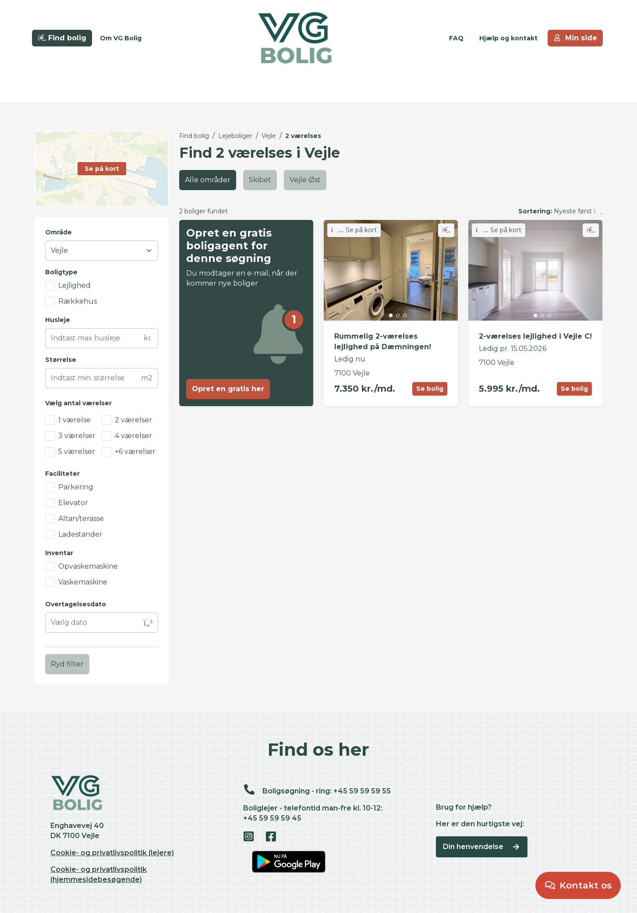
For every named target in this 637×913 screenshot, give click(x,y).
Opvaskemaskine (88, 566)
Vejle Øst (305, 180)
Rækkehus (77, 301)
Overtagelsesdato (75, 604)
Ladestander (80, 534)
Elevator (73, 503)
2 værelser (133, 420)
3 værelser (77, 436)
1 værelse (74, 420)
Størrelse (60, 360)
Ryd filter (67, 664)
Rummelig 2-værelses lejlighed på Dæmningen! (382, 341)
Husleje (57, 320)
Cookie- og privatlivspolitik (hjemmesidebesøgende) (98, 874)
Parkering (75, 487)
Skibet (260, 180)
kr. (148, 338)
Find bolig (194, 136)
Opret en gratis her (228, 389)
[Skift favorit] (446, 230)
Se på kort (354, 230)
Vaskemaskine (82, 582)
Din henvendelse (481, 846)
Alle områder (207, 180)
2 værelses (303, 136)
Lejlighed (74, 285)
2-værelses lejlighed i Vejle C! (535, 336)
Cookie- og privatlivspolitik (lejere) (112, 853)
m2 (146, 378)
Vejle (269, 136)
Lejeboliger (235, 136)
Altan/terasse (81, 518)
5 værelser (76, 451)
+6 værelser (135, 451)
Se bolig (429, 389)
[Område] (101, 251)
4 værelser (133, 436)
